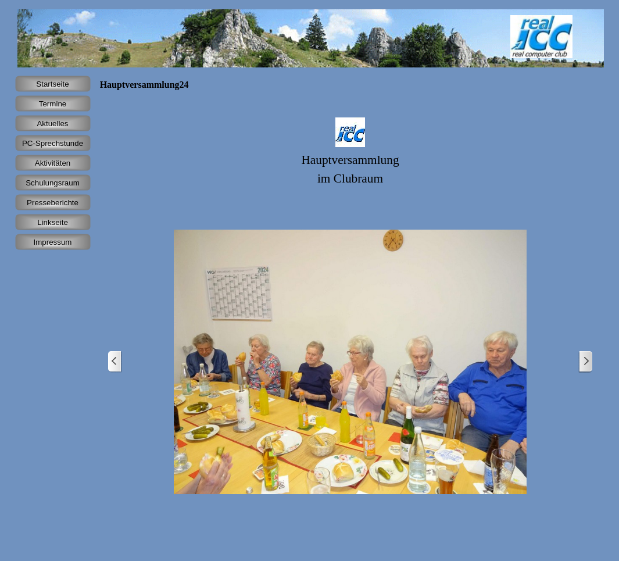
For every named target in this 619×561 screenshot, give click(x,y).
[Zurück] (115, 362)
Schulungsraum (53, 182)
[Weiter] (585, 362)
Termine (52, 103)
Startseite (52, 84)
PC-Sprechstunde (52, 143)
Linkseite (52, 222)
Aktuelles (52, 123)
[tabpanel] (350, 156)
